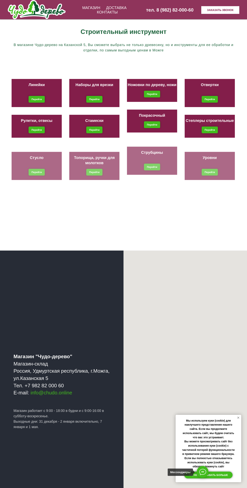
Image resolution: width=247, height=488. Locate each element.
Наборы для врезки (94, 85)
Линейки (37, 85)
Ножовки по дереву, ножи (152, 85)
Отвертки (210, 85)
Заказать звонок (220, 10)
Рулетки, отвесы (36, 120)
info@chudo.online (51, 393)
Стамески (94, 120)
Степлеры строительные (210, 120)
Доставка (116, 8)
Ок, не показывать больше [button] (208, 475)
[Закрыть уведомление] (238, 418)
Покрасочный (152, 115)
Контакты (107, 12)
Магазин (91, 8)
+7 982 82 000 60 (44, 385)
